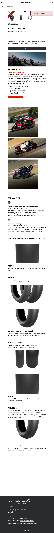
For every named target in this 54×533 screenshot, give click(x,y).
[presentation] (9, 32)
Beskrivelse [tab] (27, 90)
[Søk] (26, 6)
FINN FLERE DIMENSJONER (15, 138)
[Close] (51, 13)
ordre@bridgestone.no (27, 521)
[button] (25, 52)
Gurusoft (27, 530)
